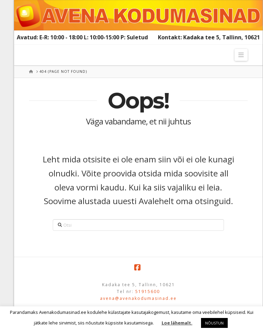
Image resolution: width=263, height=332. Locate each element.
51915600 (147, 291)
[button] (241, 55)
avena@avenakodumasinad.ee (138, 298)
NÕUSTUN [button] (214, 323)
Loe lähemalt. (177, 323)
